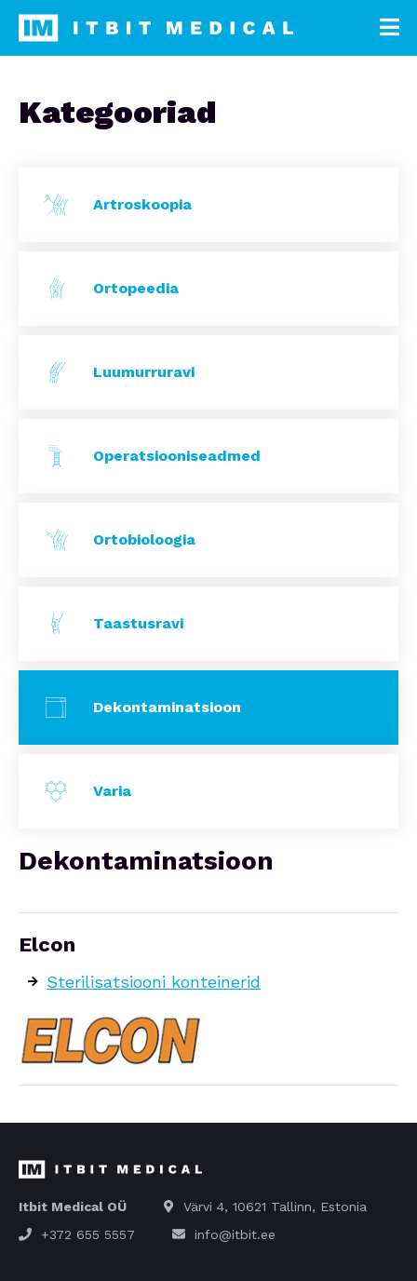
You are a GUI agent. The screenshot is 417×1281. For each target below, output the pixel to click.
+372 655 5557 (88, 1234)
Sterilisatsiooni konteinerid (154, 981)
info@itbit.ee (235, 1234)
